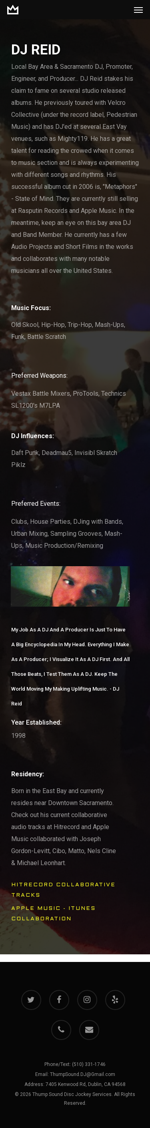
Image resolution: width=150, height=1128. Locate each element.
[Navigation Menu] (138, 10)
